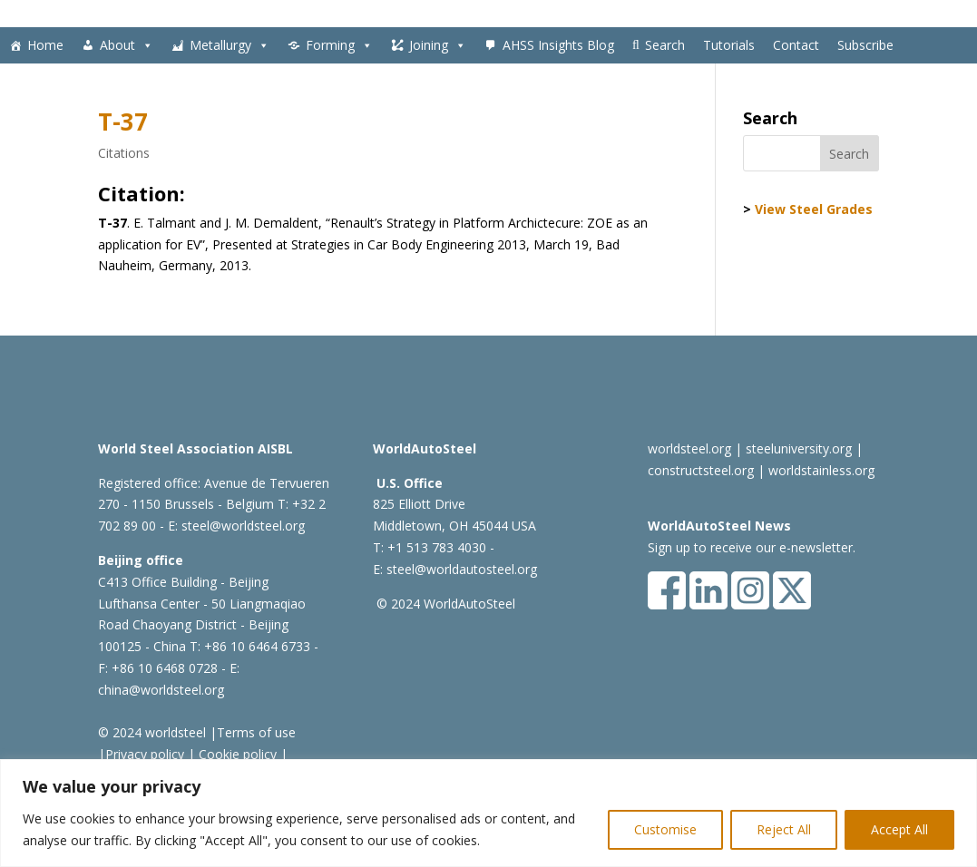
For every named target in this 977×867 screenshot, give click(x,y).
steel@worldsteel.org (243, 525)
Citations (124, 152)
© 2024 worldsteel (152, 732)
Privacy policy (144, 754)
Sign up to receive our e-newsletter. (751, 547)
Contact (796, 45)
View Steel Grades (814, 209)
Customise (665, 829)
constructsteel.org (701, 470)
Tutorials (729, 45)
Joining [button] (437, 45)
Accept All (899, 829)
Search (665, 45)
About (126, 45)
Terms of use (256, 732)
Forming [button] (339, 45)
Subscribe (865, 45)
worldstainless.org (821, 470)
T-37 (123, 121)
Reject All (784, 829)
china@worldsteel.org (161, 689)
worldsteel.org (689, 448)
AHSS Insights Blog (558, 45)
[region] (488, 813)
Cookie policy (236, 754)
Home (45, 45)
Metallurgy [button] (229, 45)
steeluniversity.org (799, 448)
